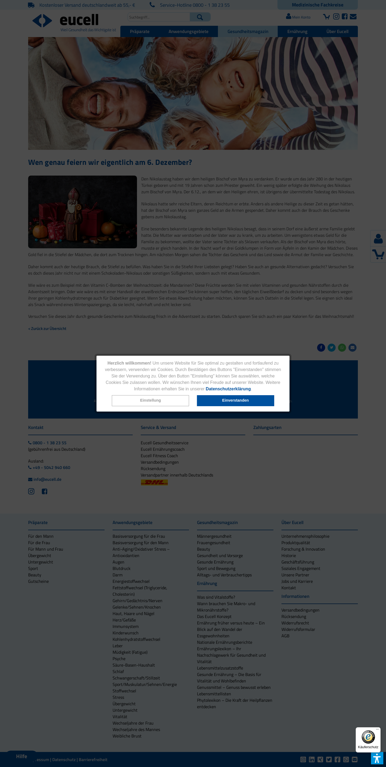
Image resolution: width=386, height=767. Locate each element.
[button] (150, 400)
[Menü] (377, 730)
